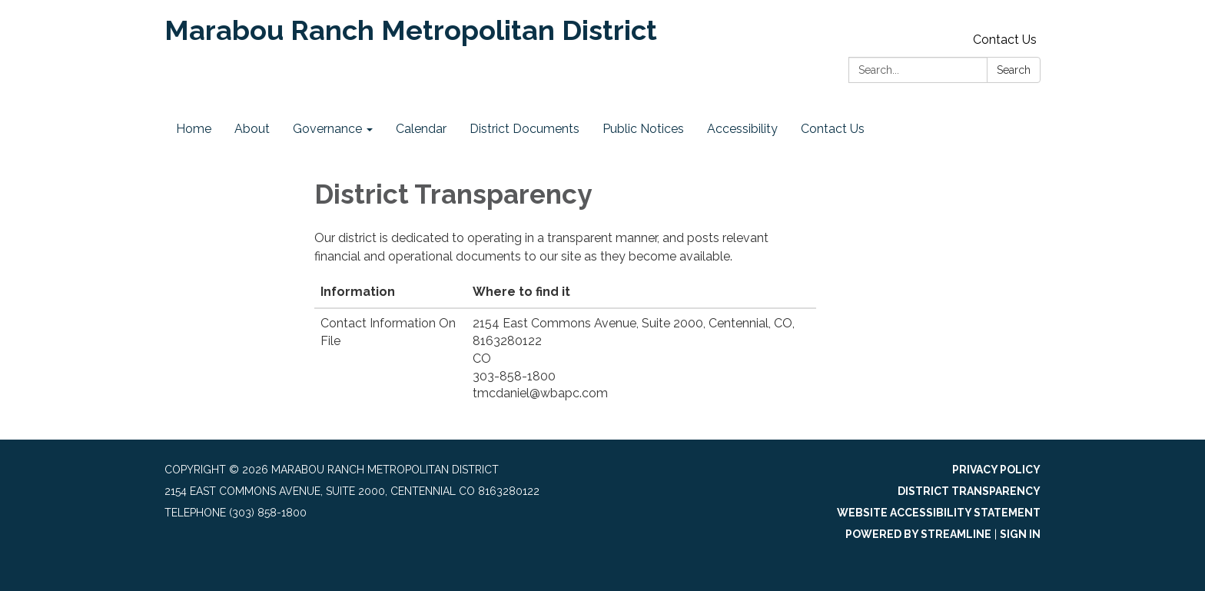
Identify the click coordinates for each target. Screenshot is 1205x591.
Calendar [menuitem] (421, 128)
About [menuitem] (252, 128)
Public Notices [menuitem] (643, 128)
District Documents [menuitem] (524, 128)
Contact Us (1005, 39)
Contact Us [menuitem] (833, 128)
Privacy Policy (996, 469)
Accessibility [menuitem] (742, 128)
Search (1014, 70)
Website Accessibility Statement (939, 512)
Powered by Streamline (918, 534)
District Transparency (969, 491)
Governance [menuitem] (327, 128)
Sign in (1020, 534)
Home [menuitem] (193, 128)
